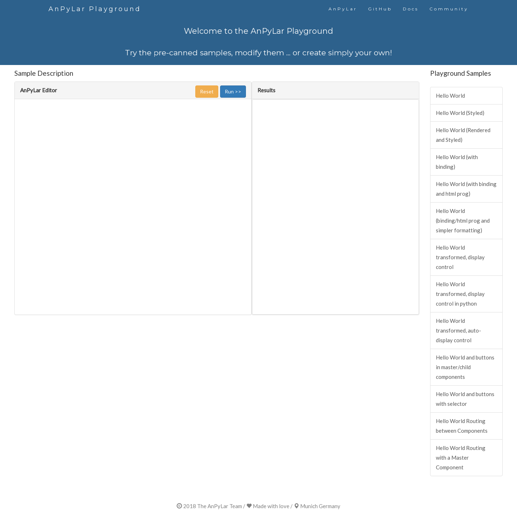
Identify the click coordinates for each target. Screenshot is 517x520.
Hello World (450, 95)
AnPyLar (343, 8)
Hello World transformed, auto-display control (458, 330)
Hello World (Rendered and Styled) (463, 135)
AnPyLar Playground (94, 9)
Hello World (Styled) (460, 113)
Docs (411, 8)
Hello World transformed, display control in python (460, 294)
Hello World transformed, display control (460, 257)
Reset (207, 91)
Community (449, 8)
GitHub (380, 8)
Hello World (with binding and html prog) (466, 189)
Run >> (233, 91)
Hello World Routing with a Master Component (460, 457)
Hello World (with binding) (457, 162)
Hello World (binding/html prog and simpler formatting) (463, 220)
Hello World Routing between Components (462, 426)
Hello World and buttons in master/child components (465, 367)
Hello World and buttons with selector (465, 399)
